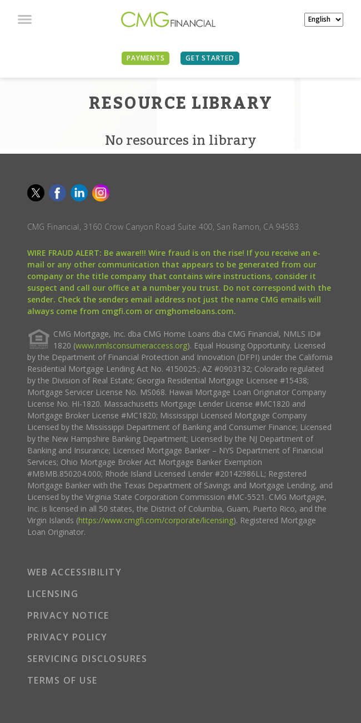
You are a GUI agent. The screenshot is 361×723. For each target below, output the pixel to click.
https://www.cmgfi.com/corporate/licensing (155, 520)
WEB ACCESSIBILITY (74, 572)
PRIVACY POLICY (67, 637)
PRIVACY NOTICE (68, 615)
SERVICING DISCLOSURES (87, 659)
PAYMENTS (145, 58)
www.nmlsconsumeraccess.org (131, 345)
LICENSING (53, 594)
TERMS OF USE (62, 680)
